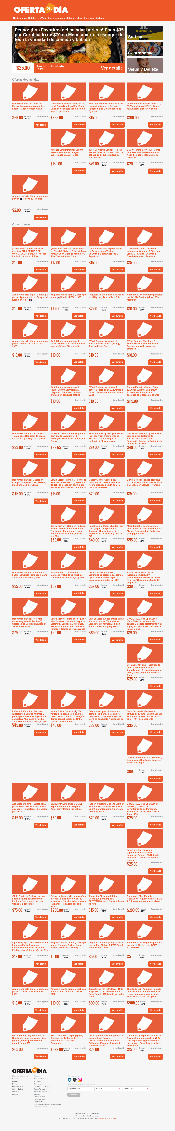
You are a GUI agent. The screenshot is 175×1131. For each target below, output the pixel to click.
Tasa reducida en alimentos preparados (47, 1104)
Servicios (89, 18)
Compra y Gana (39, 1097)
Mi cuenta (37, 1081)
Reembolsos (38, 1084)
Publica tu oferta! (40, 1099)
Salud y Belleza (74, 18)
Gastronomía (20, 18)
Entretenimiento (56, 18)
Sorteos (100, 18)
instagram (80, 1080)
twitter (75, 1080)
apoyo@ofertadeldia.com (107, 1118)
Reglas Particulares (40, 1089)
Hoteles (32, 18)
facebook (69, 1080)
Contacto (37, 1094)
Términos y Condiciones (42, 1086)
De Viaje (42, 18)
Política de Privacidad (41, 1091)
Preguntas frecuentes (41, 1079)
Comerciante (38, 1102)
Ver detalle (112, 68)
